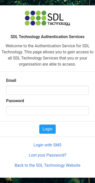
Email (11, 80)
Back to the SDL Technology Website (47, 165)
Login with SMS (47, 145)
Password (15, 100)
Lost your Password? (47, 155)
